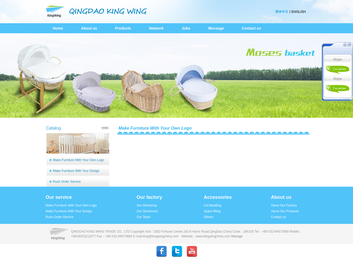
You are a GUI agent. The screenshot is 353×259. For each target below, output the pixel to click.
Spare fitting (212, 211)
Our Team (143, 217)
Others (208, 217)
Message (216, 28)
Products (123, 28)
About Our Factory (284, 205)
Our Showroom (147, 211)
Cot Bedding (212, 205)
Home (58, 28)
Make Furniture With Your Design (76, 171)
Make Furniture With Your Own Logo (78, 160)
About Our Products (285, 211)
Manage (236, 236)
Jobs (186, 28)
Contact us (251, 28)
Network (156, 28)
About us (89, 28)
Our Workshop (147, 205)
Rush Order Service (67, 181)
